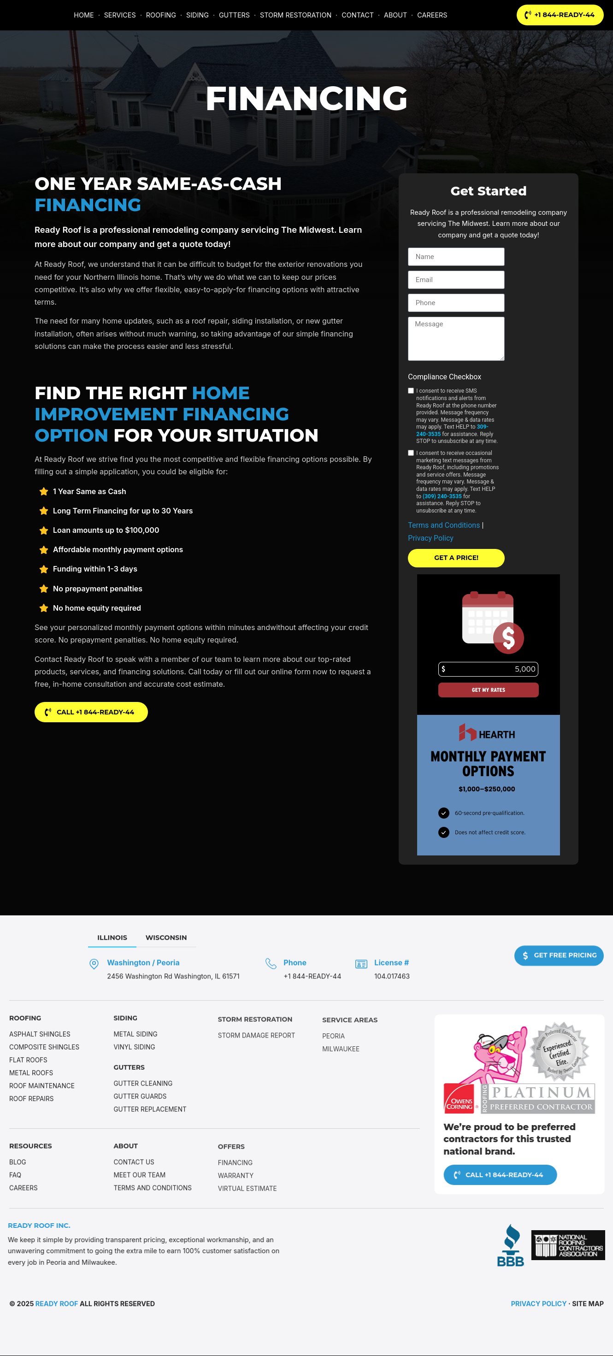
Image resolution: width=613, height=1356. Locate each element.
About (125, 1151)
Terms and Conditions (445, 525)
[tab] (157, 944)
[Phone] (316, 969)
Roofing (25, 1027)
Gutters (129, 1077)
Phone (340, 968)
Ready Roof (56, 1305)
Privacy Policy (431, 538)
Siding (125, 1027)
